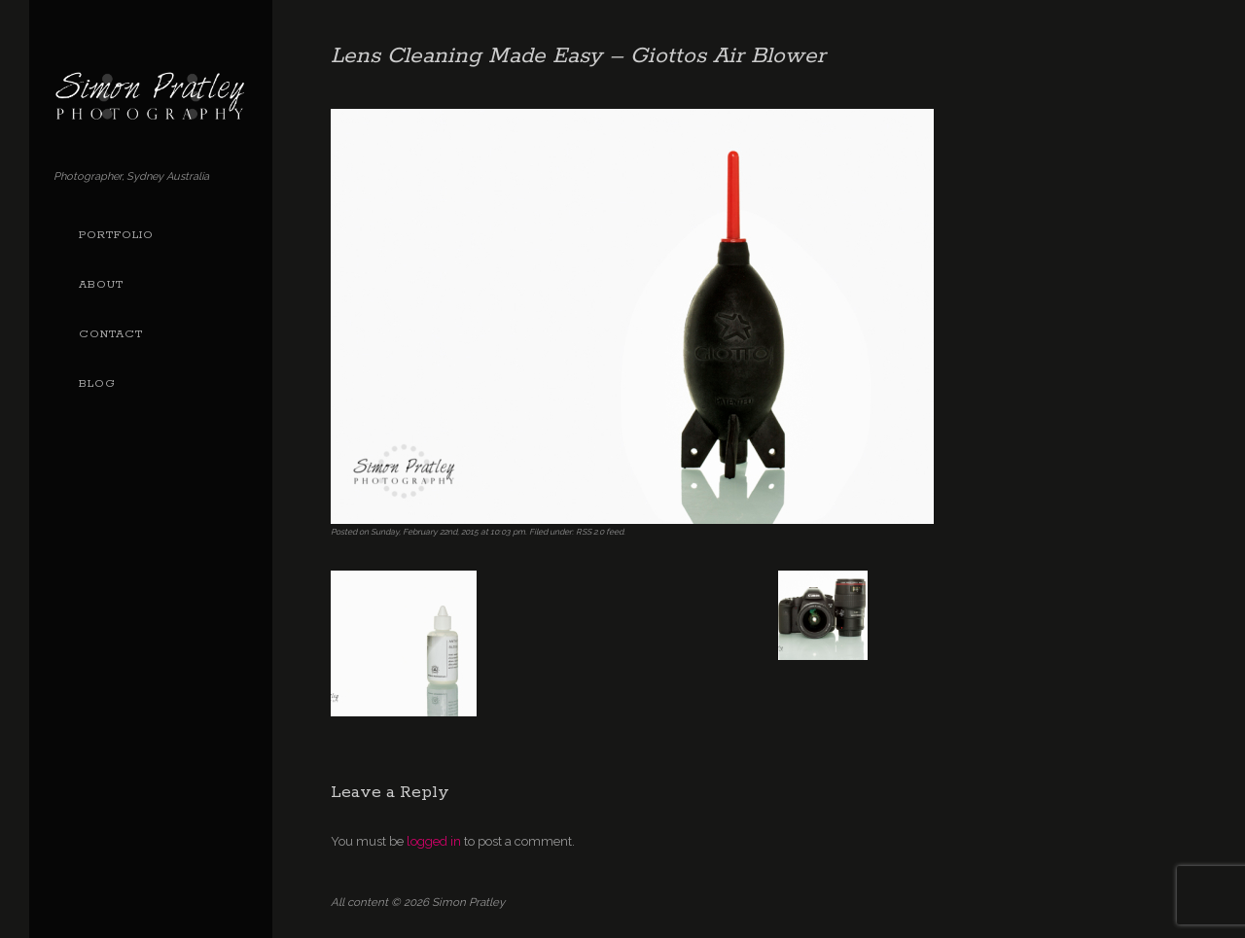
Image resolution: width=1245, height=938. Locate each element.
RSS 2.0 (590, 532)
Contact (111, 334)
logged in (434, 841)
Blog (97, 384)
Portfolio (116, 235)
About (101, 285)
